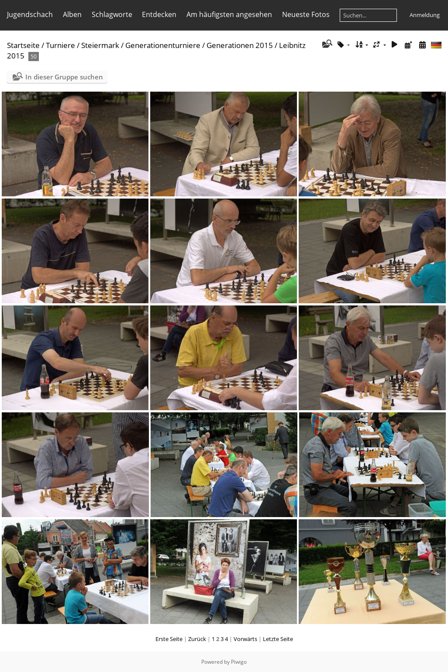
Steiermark (100, 45)
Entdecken (159, 14)
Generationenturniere (162, 45)
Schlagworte (112, 14)
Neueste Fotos (306, 14)
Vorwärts (245, 639)
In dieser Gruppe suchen (64, 76)
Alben (72, 14)
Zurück (197, 639)
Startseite (23, 45)
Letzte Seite (278, 639)
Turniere (60, 45)
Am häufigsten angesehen (229, 14)
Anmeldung (425, 15)
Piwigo (239, 661)
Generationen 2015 (240, 45)
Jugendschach (30, 14)
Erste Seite (169, 639)
